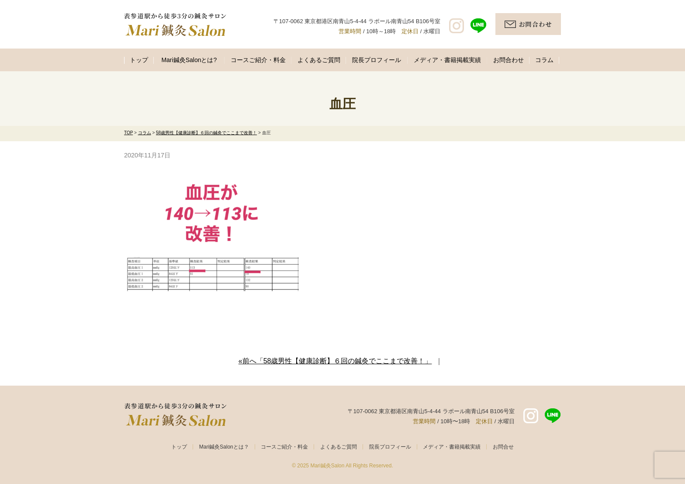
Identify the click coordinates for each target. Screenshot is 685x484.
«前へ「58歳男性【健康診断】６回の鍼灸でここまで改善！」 (335, 361)
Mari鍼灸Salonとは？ (224, 447)
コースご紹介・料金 (258, 59)
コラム (544, 59)
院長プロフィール (376, 59)
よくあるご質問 (319, 59)
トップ (139, 59)
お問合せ (503, 447)
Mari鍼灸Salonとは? (189, 59)
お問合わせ (508, 59)
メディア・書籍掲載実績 (447, 59)
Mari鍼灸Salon (327, 466)
